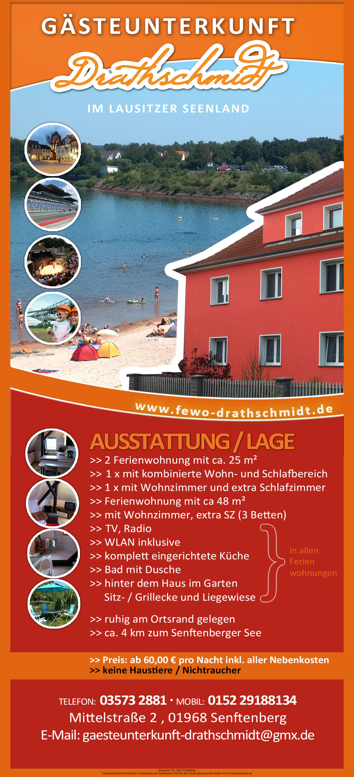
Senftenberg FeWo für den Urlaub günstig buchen (185, 773)
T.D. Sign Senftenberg (183, 770)
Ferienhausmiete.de (241, 773)
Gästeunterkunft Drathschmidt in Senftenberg (127, 773)
